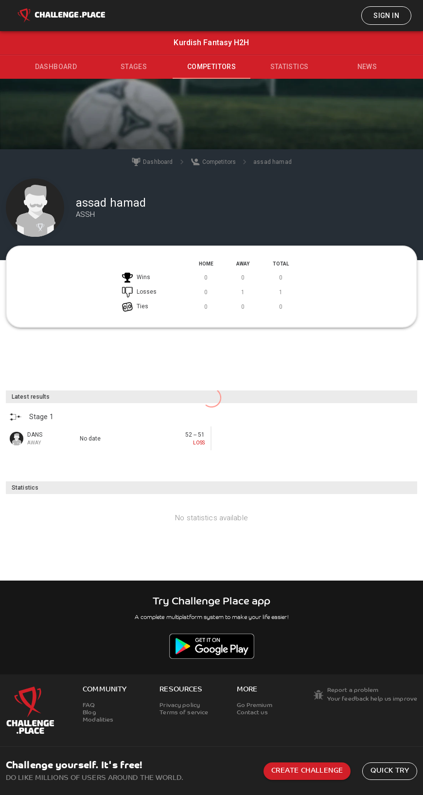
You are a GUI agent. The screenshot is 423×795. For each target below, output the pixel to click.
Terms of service (183, 713)
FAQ (89, 705)
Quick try (389, 771)
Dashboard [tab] (56, 67)
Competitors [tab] (211, 67)
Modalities (98, 720)
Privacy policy (179, 705)
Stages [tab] (134, 67)
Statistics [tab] (289, 67)
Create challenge (307, 771)
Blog (89, 713)
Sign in (386, 15)
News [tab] (367, 67)
